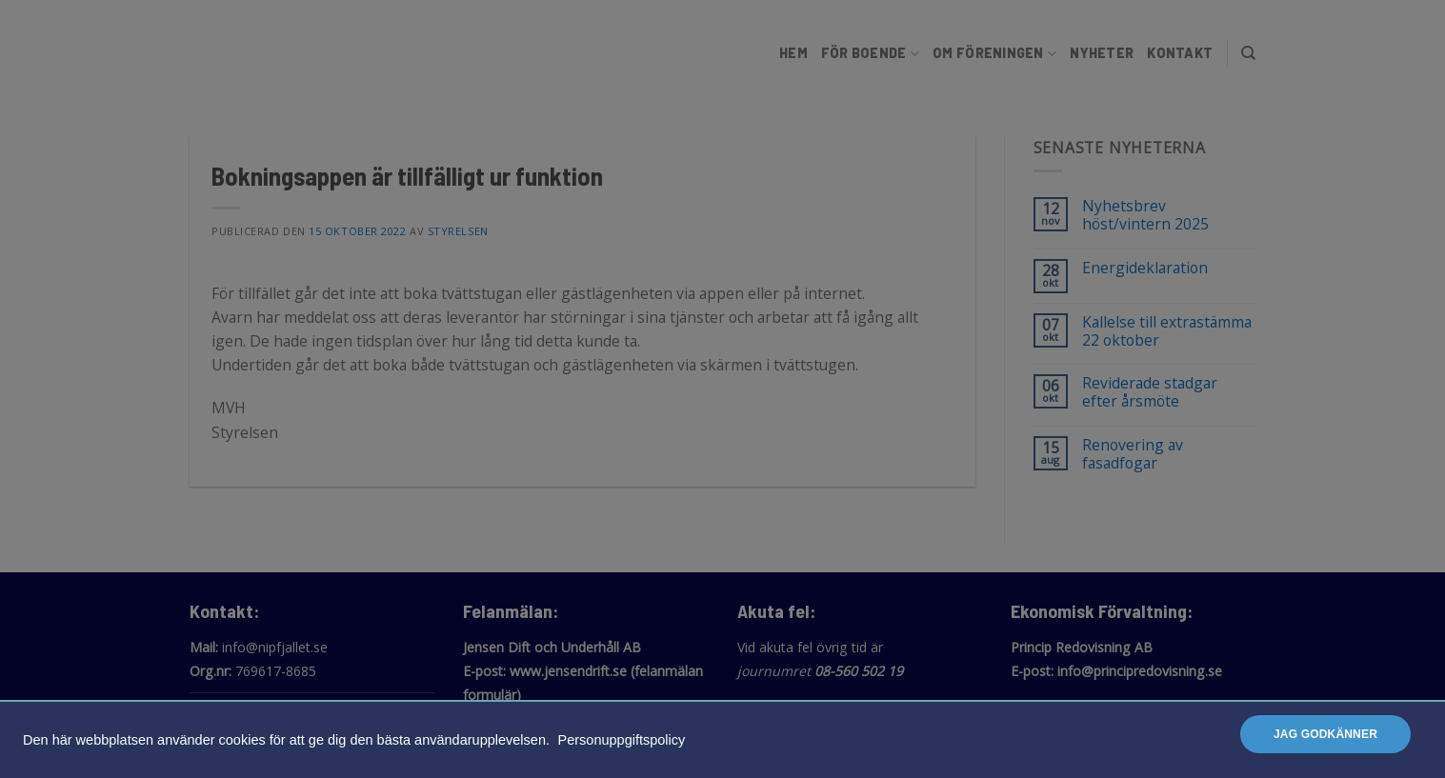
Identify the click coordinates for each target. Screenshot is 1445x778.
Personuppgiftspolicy (622, 740)
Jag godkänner (1325, 734)
